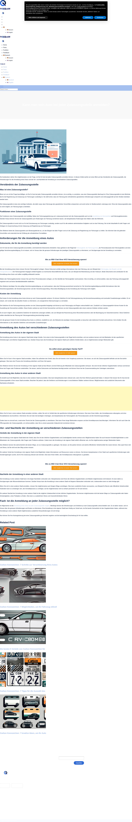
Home (5, 17)
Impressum (6, 798)
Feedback (6, 24)
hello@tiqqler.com (9, 780)
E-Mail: (53, 758)
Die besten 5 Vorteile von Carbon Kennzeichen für (22, 649)
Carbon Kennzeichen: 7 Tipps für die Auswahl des (22, 691)
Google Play (17, 785)
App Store (5, 785)
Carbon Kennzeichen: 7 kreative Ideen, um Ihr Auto (23, 733)
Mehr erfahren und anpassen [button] (37, 17)
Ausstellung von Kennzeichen (101, 216)
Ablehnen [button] (88, 17)
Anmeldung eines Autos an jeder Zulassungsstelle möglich (32, 505)
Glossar (5, 796)
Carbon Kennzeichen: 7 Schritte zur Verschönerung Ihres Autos (28, 565)
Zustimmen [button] (100, 17)
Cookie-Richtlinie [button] (81, 6)
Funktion (5, 22)
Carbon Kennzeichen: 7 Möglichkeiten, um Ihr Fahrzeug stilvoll (28, 607)
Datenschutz (7, 801)
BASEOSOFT (12, 820)
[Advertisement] (66, 398)
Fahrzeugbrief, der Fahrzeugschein (87, 248)
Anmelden (79, 763)
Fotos (5, 19)
